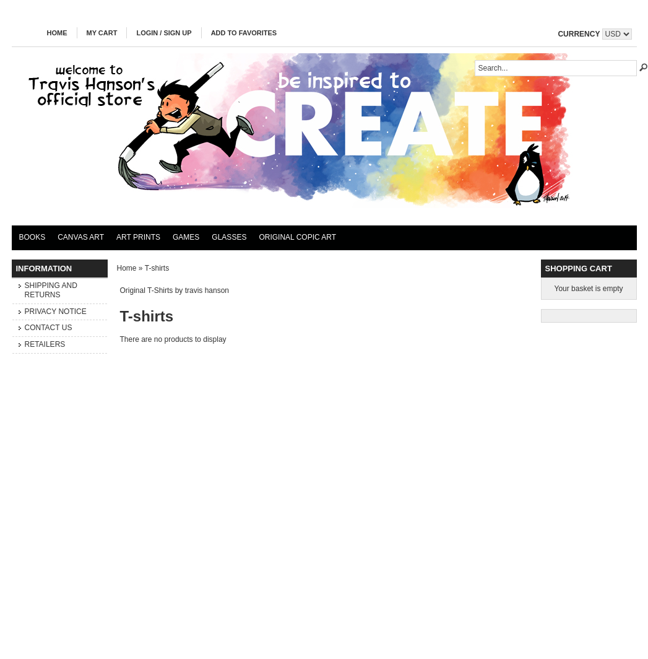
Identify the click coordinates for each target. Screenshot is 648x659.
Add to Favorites (244, 33)
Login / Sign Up (163, 33)
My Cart (102, 33)
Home (57, 33)
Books (32, 237)
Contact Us (48, 327)
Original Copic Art (297, 237)
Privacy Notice (56, 311)
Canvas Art (81, 237)
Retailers (45, 344)
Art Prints (138, 237)
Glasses (229, 237)
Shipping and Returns (51, 290)
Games (186, 237)
